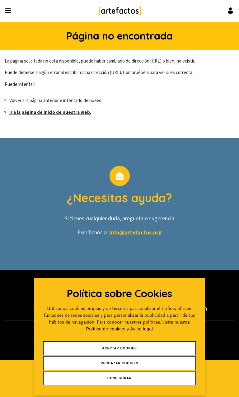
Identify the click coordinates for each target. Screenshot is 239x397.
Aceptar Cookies (119, 348)
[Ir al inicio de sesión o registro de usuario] (230, 10)
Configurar (119, 378)
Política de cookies (106, 328)
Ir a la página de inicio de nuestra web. (50, 112)
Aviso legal (141, 328)
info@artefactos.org (135, 232)
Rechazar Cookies (119, 363)
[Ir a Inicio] (120, 11)
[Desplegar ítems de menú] (10, 11)
